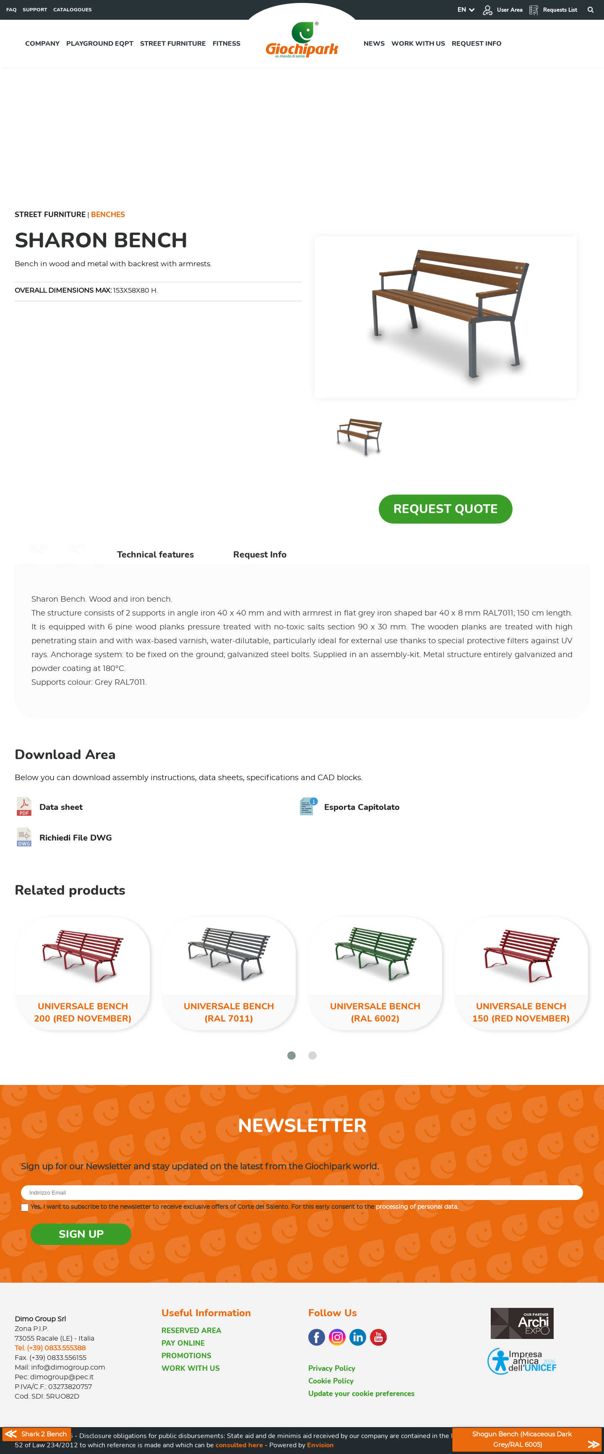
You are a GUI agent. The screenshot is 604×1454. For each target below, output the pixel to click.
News (374, 43)
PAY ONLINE (183, 1343)
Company (42, 43)
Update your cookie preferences (361, 1394)
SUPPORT (35, 9)
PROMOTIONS (186, 1356)
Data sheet (49, 807)
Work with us (418, 43)
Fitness (226, 43)
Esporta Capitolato (349, 807)
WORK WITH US (190, 1368)
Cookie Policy (331, 1381)
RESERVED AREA (191, 1331)
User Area (502, 10)
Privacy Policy (331, 1368)
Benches (108, 215)
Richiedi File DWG (63, 838)
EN (462, 9)
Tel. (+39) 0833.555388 (50, 1348)
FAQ (11, 9)
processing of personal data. (417, 1207)
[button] (291, 1055)
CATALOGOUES (72, 9)
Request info (477, 43)
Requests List (552, 10)
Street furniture (173, 43)
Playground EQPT (99, 43)
